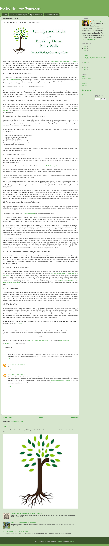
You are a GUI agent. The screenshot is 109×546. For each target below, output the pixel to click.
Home (41, 418)
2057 (85, 46)
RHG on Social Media (51, 14)
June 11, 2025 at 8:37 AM (19, 374)
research (84, 81)
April (86, 55)
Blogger (72, 541)
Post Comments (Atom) (17, 421)
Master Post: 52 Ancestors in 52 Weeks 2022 (15, 532)
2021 (85, 51)
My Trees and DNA (36, 14)
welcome (84, 85)
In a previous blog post (14, 79)
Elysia (9, 364)
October (87, 53)
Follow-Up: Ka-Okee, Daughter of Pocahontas (23, 522)
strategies (84, 83)
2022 (85, 48)
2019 (85, 65)
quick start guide (86, 78)
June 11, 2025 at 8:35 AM (19, 364)
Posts (5, 14)
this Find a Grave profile (51, 166)
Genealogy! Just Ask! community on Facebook (64, 61)
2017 (85, 69)
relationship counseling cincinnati (60, 380)
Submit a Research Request (18, 14)
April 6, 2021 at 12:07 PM (22, 352)
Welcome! (6, 427)
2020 (85, 62)
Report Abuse (86, 90)
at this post (18, 323)
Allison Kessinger (97, 21)
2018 (85, 67)
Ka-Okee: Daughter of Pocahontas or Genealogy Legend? (26, 513)
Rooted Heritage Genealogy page (38, 340)
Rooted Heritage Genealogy (20, 8)
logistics (84, 76)
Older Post (74, 418)
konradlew (59, 541)
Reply (9, 358)
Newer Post (7, 418)
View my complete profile (88, 39)
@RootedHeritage (64, 340)
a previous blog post (29, 213)
